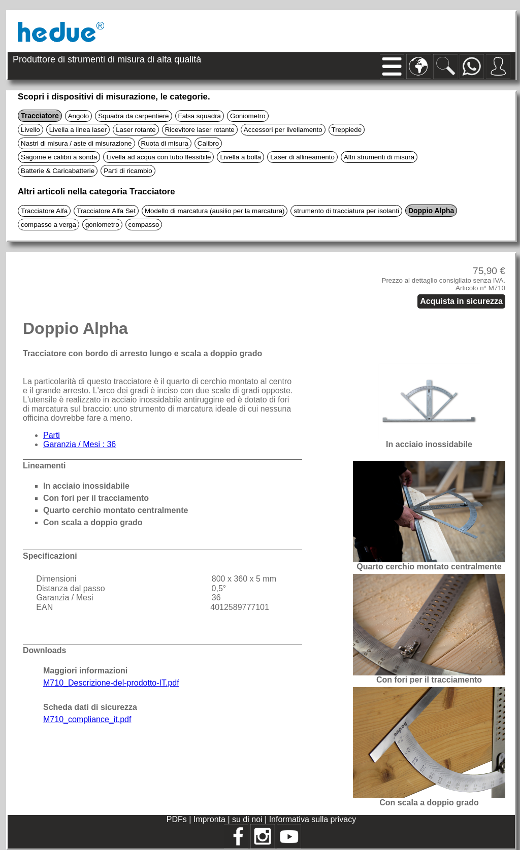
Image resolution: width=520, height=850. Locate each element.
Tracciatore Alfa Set (106, 211)
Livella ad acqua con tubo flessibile (158, 157)
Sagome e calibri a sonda (59, 157)
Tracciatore (40, 116)
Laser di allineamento (302, 157)
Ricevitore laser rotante (200, 129)
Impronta (210, 819)
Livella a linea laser (78, 129)
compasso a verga (48, 224)
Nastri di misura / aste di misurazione (76, 143)
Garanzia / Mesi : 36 (79, 444)
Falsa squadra (199, 116)
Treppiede (347, 129)
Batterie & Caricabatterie (57, 171)
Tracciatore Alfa (44, 211)
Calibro (208, 143)
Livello (30, 129)
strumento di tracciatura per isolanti (346, 211)
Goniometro (248, 116)
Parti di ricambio (128, 171)
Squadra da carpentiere (133, 116)
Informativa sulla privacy (312, 819)
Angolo (78, 116)
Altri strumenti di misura (379, 157)
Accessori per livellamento (283, 129)
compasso (143, 224)
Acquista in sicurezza (461, 301)
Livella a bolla (240, 157)
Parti (51, 435)
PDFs (177, 819)
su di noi (248, 819)
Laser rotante (136, 129)
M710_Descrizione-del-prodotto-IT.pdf (111, 682)
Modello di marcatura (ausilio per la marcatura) (215, 211)
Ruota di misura (164, 143)
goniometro (102, 224)
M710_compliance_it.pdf (87, 719)
